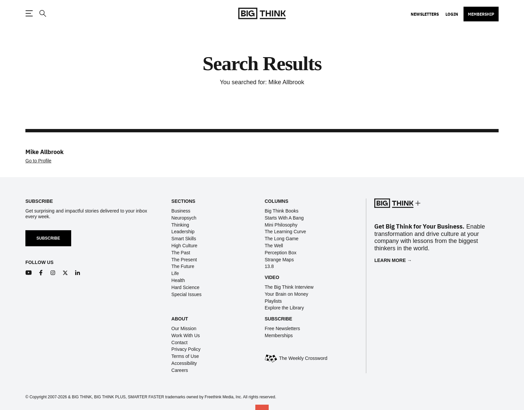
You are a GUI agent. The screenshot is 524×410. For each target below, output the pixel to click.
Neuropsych (183, 218)
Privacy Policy (186, 349)
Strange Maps (279, 259)
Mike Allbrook (44, 151)
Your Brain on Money (286, 294)
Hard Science (185, 287)
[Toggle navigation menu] (29, 13)
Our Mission (183, 328)
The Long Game (281, 238)
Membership (481, 14)
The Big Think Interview (289, 287)
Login (451, 14)
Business (180, 211)
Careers (179, 370)
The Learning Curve (285, 231)
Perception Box (280, 252)
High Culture (184, 245)
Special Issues (186, 294)
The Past (180, 252)
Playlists (273, 301)
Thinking (180, 225)
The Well (274, 245)
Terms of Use (185, 356)
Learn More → (393, 260)
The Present (184, 259)
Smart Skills (183, 238)
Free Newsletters (282, 328)
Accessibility (184, 363)
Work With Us (185, 335)
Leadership (182, 231)
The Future (182, 266)
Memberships (279, 335)
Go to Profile (38, 160)
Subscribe (48, 238)
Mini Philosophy (281, 225)
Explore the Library (284, 307)
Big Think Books (281, 211)
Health (178, 280)
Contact (179, 342)
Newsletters (425, 14)
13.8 (269, 266)
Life (175, 273)
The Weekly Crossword (303, 358)
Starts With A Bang (284, 218)
